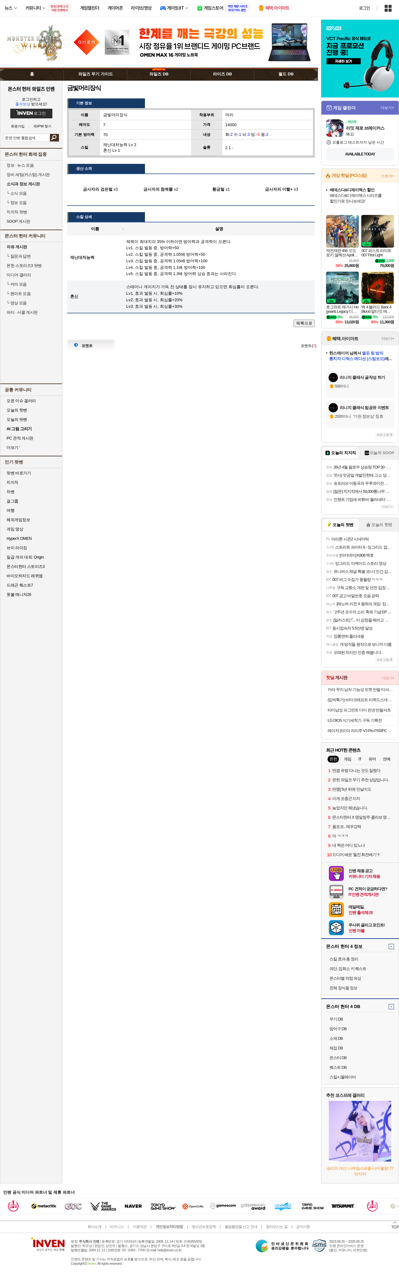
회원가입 (18, 126)
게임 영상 (15, 529)
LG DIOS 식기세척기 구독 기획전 (355, 720)
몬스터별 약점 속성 (345, 978)
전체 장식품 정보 (343, 988)
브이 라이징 (17, 548)
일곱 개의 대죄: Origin (25, 557)
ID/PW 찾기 (43, 126)
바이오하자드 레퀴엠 (25, 576)
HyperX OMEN (19, 538)
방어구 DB (338, 1028)
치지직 (12, 482)
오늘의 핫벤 (17, 410)
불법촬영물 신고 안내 (241, 1227)
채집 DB (336, 1048)
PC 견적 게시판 (20, 438)
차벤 (10, 492)
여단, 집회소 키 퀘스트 (347, 968)
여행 (10, 510)
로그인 (364, 8)
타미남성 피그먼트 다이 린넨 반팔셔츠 (359, 710)
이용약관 (140, 1227)
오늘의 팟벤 (17, 419)
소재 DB (336, 1038)
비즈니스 (117, 1227)
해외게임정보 (18, 520)
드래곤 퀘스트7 (20, 585)
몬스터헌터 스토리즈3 (26, 566)
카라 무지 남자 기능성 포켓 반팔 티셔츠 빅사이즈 (361, 689)
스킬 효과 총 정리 (343, 959)
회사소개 (94, 1227)
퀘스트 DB (338, 1067)
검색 (54, 137)
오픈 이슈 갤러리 (21, 401)
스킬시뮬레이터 (342, 1077)
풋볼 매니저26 (19, 594)
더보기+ (387, 108)
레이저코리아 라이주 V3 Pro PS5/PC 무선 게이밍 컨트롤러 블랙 (361, 730)
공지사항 (303, 1227)
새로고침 (383, 434)
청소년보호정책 (204, 1227)
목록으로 (304, 323)
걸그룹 (12, 501)
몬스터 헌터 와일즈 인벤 (31, 88)
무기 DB (336, 1019)
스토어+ (387, 176)
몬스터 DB (338, 1057)
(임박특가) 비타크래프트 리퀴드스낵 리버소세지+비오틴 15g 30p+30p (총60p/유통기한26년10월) (361, 699)
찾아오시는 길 (276, 1227)
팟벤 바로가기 (19, 473)
